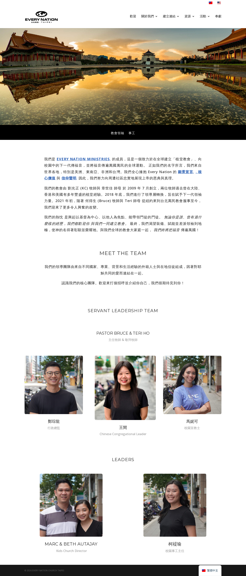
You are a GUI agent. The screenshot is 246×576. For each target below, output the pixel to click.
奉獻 (218, 17)
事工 (132, 133)
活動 (203, 17)
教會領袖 (117, 133)
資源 (187, 17)
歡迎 (133, 17)
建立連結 (169, 17)
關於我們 (147, 17)
